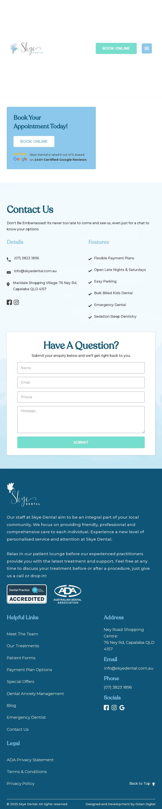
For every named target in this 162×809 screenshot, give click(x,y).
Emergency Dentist (26, 717)
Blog (11, 705)
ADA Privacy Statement (30, 759)
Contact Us (18, 729)
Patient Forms (21, 657)
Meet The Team (22, 633)
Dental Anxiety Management (35, 693)
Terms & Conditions (27, 771)
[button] (147, 48)
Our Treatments (23, 645)
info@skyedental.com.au (35, 271)
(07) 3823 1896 (26, 258)
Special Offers (20, 681)
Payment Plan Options (29, 669)
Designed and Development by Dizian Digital (120, 804)
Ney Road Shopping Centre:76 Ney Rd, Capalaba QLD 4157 (129, 639)
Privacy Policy (20, 783)
